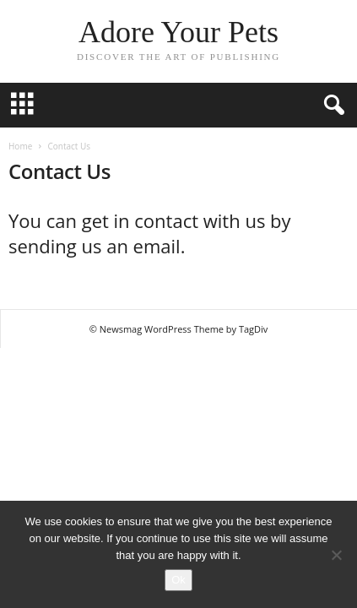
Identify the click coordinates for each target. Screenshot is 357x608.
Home (20, 146)
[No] (335, 554)
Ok (178, 579)
